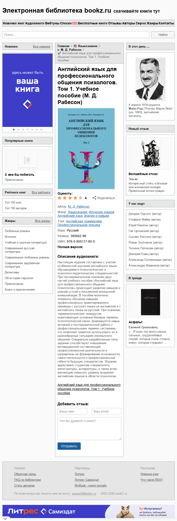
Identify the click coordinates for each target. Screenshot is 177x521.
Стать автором (24, 485)
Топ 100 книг (13, 202)
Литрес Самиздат (87, 479)
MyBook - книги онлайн (91, 485)
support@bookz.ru (84, 493)
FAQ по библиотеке (27, 479)
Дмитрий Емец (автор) (143, 254)
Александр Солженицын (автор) (150, 259)
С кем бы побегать (19, 174)
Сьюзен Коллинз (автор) (145, 236)
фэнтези (10, 236)
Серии (141, 23)
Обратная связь (25, 474)
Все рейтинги (41, 192)
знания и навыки (96, 216)
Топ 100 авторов (16, 208)
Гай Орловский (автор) (144, 231)
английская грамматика (84, 221)
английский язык (70, 216)
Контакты (166, 23)
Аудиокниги (34, 23)
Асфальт (136, 322)
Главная (63, 46)
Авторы (128, 23)
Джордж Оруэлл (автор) (145, 213)
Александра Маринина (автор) (149, 265)
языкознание (87, 46)
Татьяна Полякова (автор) (146, 248)
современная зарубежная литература (22, 264)
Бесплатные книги (93, 23)
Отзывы (115, 23)
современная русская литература (19, 249)
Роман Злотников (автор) (145, 242)
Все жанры (42, 221)
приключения (14, 179)
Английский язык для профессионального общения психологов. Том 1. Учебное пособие (89, 389)
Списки (66, 23)
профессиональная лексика (79, 225)
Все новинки (41, 46)
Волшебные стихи (143, 174)
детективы (12, 272)
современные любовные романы (27, 257)
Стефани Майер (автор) (144, 219)
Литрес (80, 474)
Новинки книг (14, 23)
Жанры (152, 23)
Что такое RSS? (152, 479)
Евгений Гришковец (143, 327)
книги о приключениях (20, 289)
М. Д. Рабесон (71, 49)
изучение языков (101, 212)
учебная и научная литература (25, 242)
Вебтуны (52, 23)
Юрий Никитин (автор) (143, 225)
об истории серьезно (19, 278)
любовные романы (17, 231)
